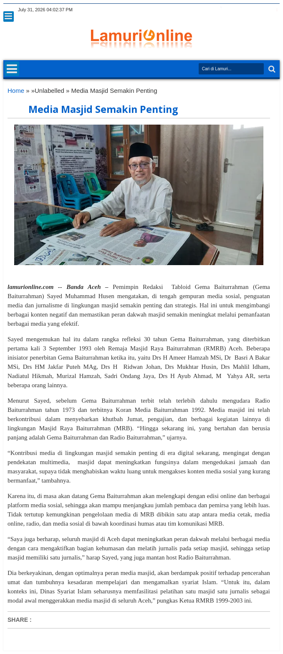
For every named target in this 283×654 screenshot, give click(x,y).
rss (241, 10)
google (230, 10)
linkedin (252, 10)
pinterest (274, 10)
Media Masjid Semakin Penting (103, 109)
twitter (209, 10)
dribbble (263, 10)
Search (271, 69)
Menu (8, 16)
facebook (220, 10)
